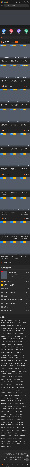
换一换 (26, 42)
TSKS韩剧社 (23, 328)
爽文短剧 (9, 330)
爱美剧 (19, 322)
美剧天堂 (19, 325)
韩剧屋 (20, 360)
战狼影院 (17, 368)
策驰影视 (3, 325)
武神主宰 (23, 60)
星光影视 (3, 322)
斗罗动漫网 (3, 365)
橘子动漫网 (10, 368)
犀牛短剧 (10, 347)
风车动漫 (9, 322)
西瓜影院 (13, 352)
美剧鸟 (2, 341)
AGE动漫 (3, 333)
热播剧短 (24, 430)
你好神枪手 (24, 124)
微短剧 (14, 400)
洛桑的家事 (24, 168)
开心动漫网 (19, 344)
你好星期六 (4, 192)
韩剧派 (16, 357)
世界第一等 (24, 212)
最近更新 (14, 42)
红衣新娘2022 (24, 148)
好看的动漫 (8, 384)
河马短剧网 (3, 328)
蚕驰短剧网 (17, 365)
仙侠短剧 (14, 333)
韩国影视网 (8, 341)
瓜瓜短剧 (19, 336)
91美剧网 (9, 344)
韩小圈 (9, 355)
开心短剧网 (10, 363)
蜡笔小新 (13, 60)
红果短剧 (25, 322)
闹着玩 (13, 212)
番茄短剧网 (10, 360)
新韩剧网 (3, 336)
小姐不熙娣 (4, 212)
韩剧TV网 (14, 322)
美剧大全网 (10, 357)
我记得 (13, 168)
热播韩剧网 (3, 339)
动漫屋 (25, 360)
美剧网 (19, 320)
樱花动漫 (10, 320)
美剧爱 (19, 441)
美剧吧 (16, 360)
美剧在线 (17, 363)
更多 (10, 86)
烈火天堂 (3, 148)
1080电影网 (21, 355)
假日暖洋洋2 (4, 124)
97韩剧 (14, 325)
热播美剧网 (20, 333)
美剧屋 (21, 349)
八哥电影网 (10, 365)
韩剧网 (15, 320)
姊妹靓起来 (14, 192)
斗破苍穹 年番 (4, 236)
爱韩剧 (14, 344)
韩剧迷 (2, 352)
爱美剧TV (23, 365)
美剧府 (24, 336)
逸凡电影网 (10, 349)
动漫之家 (9, 325)
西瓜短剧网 (3, 357)
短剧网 (24, 320)
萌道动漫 (8, 352)
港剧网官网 (16, 395)
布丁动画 (15, 398)
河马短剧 (9, 400)
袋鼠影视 (10, 328)
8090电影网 (4, 363)
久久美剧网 (3, 355)
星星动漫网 (3, 349)
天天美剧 (15, 347)
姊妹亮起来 (24, 192)
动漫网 (8, 336)
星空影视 (13, 336)
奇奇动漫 (10, 339)
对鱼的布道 (4, 168)
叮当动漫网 (16, 328)
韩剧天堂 (21, 347)
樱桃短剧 (21, 339)
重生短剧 (14, 330)
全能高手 (23, 256)
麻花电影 (9, 446)
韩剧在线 (22, 363)
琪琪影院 (15, 339)
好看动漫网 (9, 398)
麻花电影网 (3, 320)
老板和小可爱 (14, 148)
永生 (12, 256)
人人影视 (9, 333)
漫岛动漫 (14, 341)
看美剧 (19, 330)
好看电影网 (3, 360)
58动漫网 (14, 355)
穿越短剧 (3, 344)
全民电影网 (20, 341)
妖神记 (23, 80)
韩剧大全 (25, 330)
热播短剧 (19, 352)
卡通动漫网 (21, 357)
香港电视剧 (23, 395)
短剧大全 (16, 349)
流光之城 (13, 124)
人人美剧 (3, 330)
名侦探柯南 (14, 80)
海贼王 (3, 60)
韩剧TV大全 (4, 368)
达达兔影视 (3, 347)
